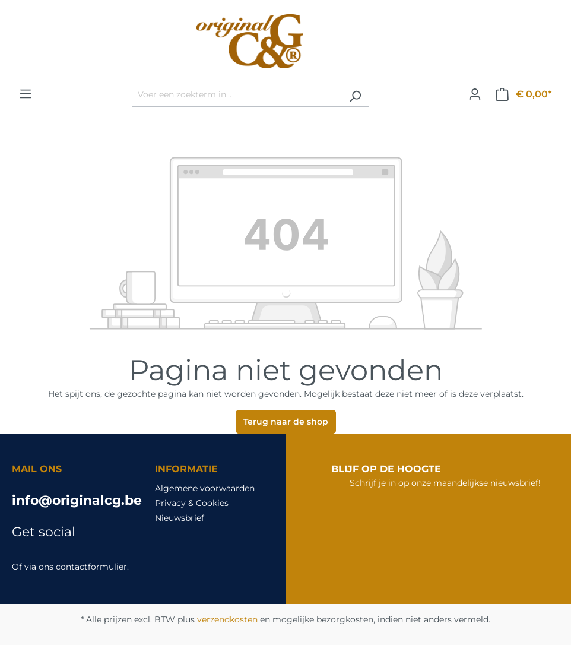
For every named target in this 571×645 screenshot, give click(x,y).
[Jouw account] (474, 94)
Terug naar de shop (285, 421)
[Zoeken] (355, 95)
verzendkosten (227, 619)
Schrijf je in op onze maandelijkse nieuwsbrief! (445, 483)
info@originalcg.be (71, 500)
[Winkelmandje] (523, 94)
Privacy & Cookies (192, 503)
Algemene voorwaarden (205, 488)
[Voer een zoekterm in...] (237, 95)
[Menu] (25, 94)
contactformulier (91, 566)
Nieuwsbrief (179, 518)
